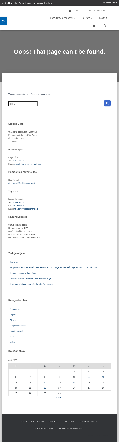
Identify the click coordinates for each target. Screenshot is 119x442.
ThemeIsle (106, 435)
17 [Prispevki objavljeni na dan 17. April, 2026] (74, 382)
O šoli (74, 11)
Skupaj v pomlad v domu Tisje (23, 273)
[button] (3, 21)
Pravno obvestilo (25, 3)
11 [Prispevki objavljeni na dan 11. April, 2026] (89, 377)
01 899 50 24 (18, 205)
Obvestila (14, 320)
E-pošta (14, 3)
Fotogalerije (68, 421)
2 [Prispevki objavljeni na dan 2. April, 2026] (59, 372)
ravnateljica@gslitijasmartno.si (27, 164)
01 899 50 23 (18, 161)
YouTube (5, 3)
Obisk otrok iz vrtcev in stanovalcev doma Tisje (30, 278)
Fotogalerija (15, 309)
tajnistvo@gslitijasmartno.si (26, 209)
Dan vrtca (14, 262)
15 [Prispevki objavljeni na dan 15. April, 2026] (45, 382)
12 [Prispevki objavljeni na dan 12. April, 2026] (103, 377)
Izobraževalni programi (62, 18)
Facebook (2, 3)
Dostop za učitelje (110, 3)
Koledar (87, 18)
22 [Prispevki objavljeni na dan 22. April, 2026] (45, 388)
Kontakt (103, 18)
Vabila (12, 336)
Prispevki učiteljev (18, 325)
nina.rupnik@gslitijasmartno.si (21, 183)
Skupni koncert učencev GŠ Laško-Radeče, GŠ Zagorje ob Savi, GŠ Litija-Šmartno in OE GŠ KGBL (54, 267)
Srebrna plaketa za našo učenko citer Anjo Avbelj (31, 284)
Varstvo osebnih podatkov (43, 3)
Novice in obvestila (97, 11)
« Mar (58, 397)
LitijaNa (13, 314)
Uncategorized (16, 331)
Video (12, 342)
